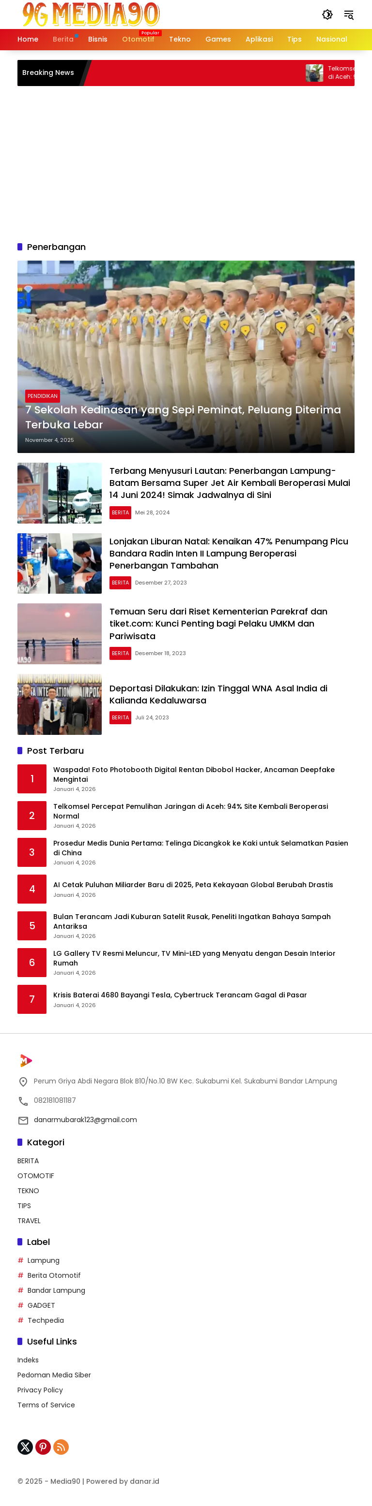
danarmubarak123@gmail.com (85, 1120)
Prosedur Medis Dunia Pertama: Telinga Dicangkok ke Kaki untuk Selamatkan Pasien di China (200, 848)
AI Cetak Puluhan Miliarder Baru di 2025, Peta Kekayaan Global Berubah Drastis (193, 885)
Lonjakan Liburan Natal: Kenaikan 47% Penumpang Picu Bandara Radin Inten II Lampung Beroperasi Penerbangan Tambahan (228, 553)
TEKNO (28, 1191)
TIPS (24, 1206)
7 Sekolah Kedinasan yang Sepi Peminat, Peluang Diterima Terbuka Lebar (183, 417)
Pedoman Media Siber (54, 1375)
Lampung (44, 1260)
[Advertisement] (186, 163)
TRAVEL (29, 1221)
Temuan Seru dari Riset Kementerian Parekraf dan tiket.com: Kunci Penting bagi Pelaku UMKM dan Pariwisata (218, 623)
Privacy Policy (40, 1390)
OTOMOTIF (35, 1176)
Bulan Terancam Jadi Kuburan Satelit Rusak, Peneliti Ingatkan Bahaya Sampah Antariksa (192, 921)
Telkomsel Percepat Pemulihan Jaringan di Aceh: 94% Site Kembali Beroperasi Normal (190, 811)
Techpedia (46, 1320)
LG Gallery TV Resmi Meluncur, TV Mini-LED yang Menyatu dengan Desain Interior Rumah (194, 958)
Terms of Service (46, 1405)
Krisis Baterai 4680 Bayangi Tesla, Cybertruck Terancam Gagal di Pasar (180, 995)
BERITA (120, 512)
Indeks (28, 1360)
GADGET (41, 1305)
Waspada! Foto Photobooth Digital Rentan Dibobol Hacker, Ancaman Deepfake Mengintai (194, 774)
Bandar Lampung (56, 1290)
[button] (327, 14)
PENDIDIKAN (43, 396)
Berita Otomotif (54, 1275)
